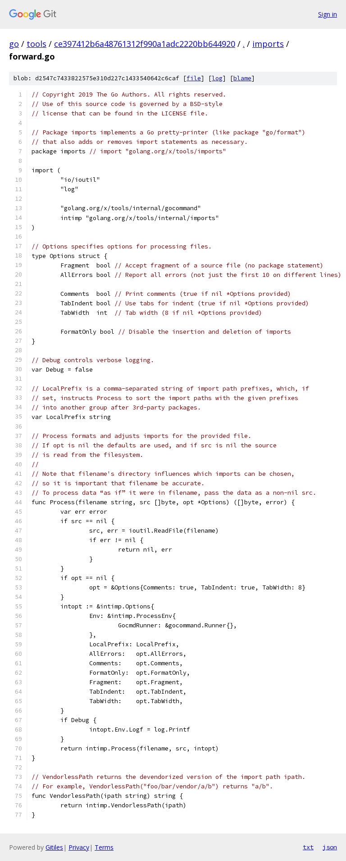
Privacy (78, 847)
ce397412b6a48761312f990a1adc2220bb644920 (144, 43)
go (14, 43)
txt (308, 847)
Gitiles (54, 847)
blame (242, 78)
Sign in (327, 14)
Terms (104, 847)
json (330, 847)
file (194, 78)
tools (36, 43)
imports (268, 43)
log (217, 78)
